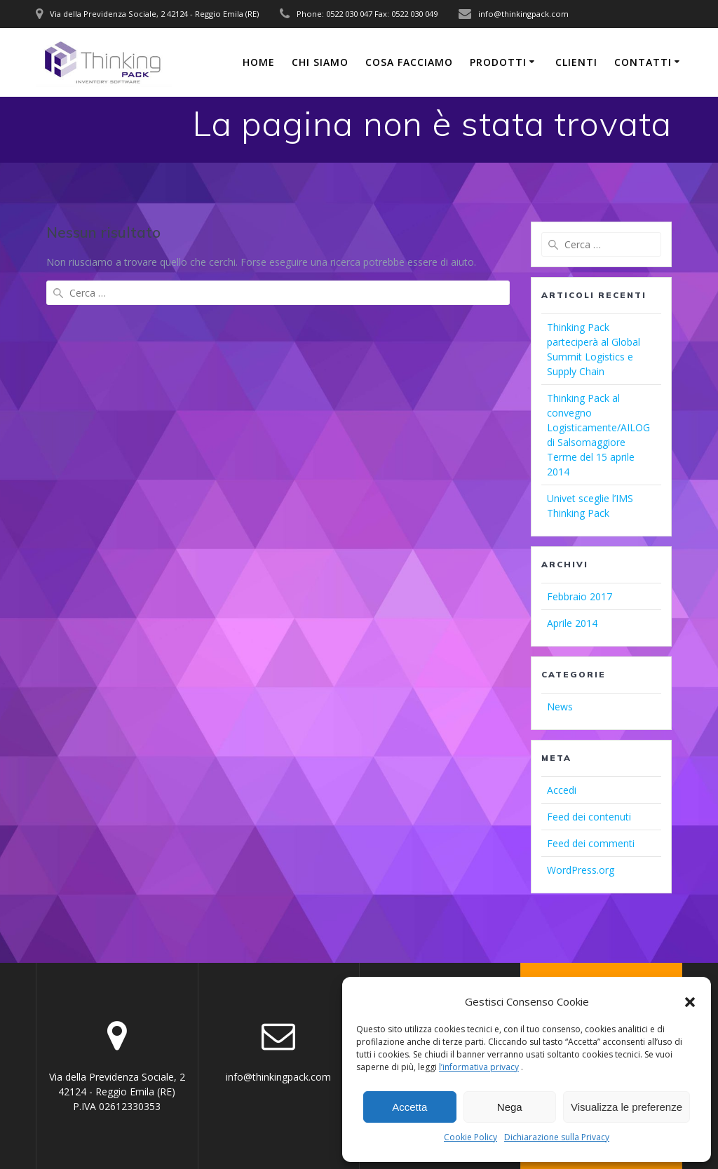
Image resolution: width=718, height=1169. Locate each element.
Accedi (561, 790)
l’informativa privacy (479, 1067)
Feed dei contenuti (589, 816)
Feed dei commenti (591, 843)
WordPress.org (580, 870)
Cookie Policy (470, 1137)
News (560, 706)
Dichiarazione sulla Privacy (556, 1137)
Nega (509, 1107)
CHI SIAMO (320, 62)
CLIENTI (576, 62)
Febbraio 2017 (579, 596)
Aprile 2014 (572, 623)
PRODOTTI (498, 62)
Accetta (409, 1107)
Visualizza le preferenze (626, 1107)
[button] (690, 1002)
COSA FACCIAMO (409, 62)
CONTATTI (643, 62)
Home (259, 62)
